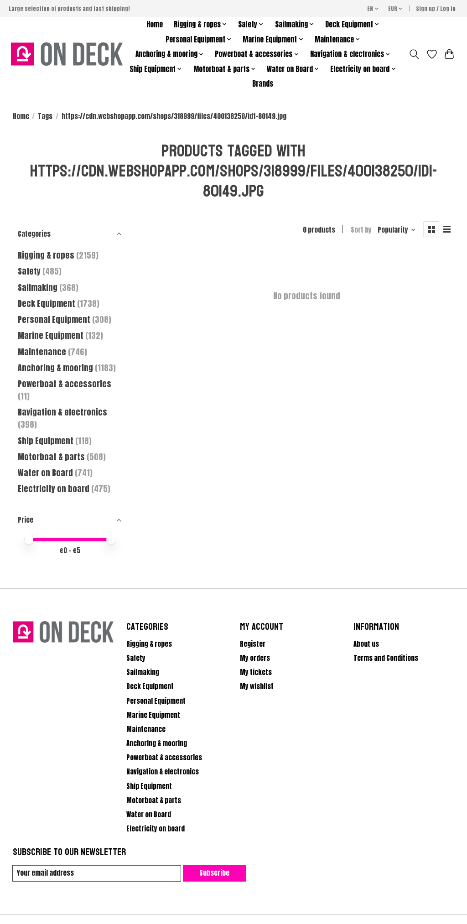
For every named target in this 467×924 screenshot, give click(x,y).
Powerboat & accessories (64, 384)
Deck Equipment (46, 303)
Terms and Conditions (385, 658)
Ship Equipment (46, 441)
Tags (45, 116)
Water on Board (46, 473)
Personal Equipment (54, 319)
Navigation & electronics (62, 412)
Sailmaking (37, 287)
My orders (255, 658)
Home (154, 24)
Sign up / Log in (436, 9)
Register (252, 644)
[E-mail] (97, 873)
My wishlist (257, 686)
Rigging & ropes (46, 255)
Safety (29, 271)
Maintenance (42, 352)
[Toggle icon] (413, 54)
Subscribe (214, 873)
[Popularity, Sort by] (396, 230)
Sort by (360, 230)
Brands (262, 83)
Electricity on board (54, 489)
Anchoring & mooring (55, 368)
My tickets (256, 672)
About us (366, 644)
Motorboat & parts (52, 457)
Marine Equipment (50, 335)
